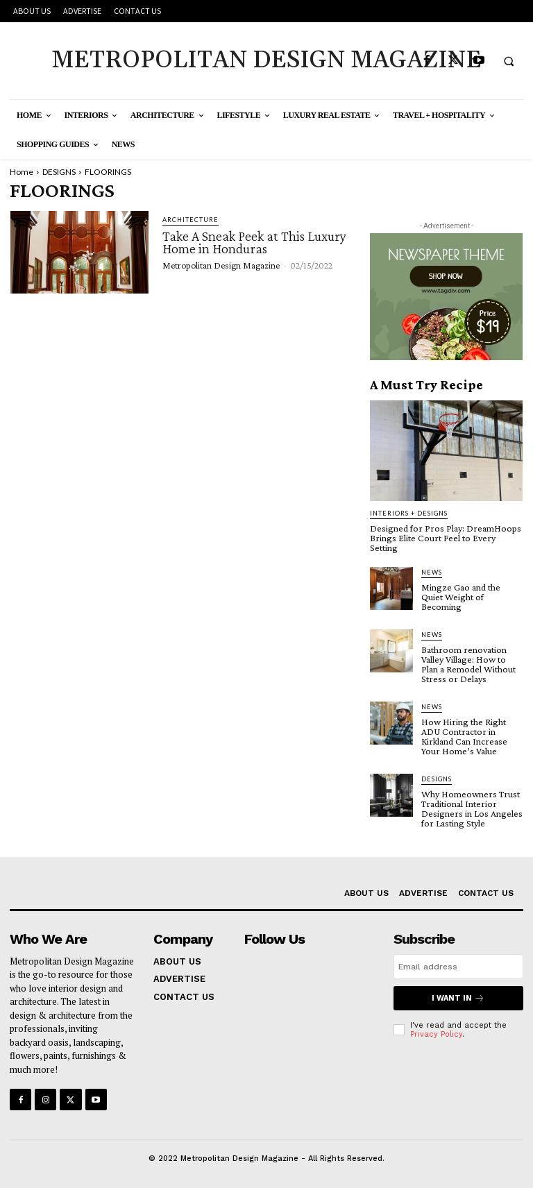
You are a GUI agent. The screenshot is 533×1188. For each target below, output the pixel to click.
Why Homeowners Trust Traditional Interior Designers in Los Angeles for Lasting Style (472, 808)
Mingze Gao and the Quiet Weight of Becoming (460, 597)
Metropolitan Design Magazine (221, 265)
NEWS (431, 572)
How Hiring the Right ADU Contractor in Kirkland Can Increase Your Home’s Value (464, 736)
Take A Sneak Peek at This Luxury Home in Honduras (254, 242)
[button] (508, 61)
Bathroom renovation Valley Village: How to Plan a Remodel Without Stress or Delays (468, 664)
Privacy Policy (436, 1034)
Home (21, 172)
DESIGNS (59, 172)
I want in (458, 998)
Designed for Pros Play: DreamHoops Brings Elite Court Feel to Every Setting (445, 538)
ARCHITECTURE (190, 219)
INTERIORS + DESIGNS (409, 513)
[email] (458, 966)
